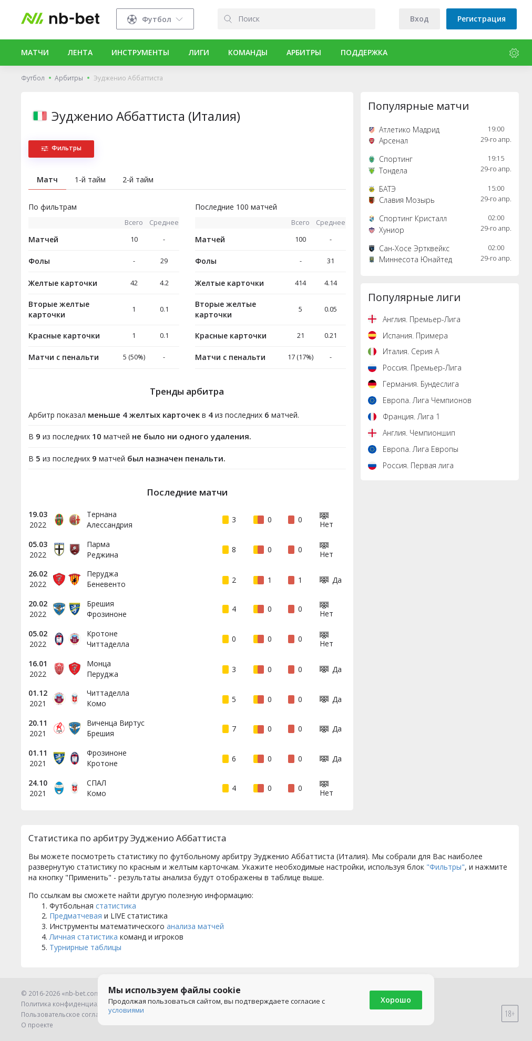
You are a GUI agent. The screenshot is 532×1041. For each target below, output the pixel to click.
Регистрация (481, 19)
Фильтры (61, 147)
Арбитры (69, 78)
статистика (116, 906)
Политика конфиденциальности (72, 1003)
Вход (419, 19)
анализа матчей (195, 926)
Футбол (33, 78)
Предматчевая (75, 916)
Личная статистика (83, 937)
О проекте (37, 1025)
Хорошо (396, 1000)
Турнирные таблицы (85, 947)
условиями (126, 1010)
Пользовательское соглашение (70, 1014)
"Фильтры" (445, 867)
